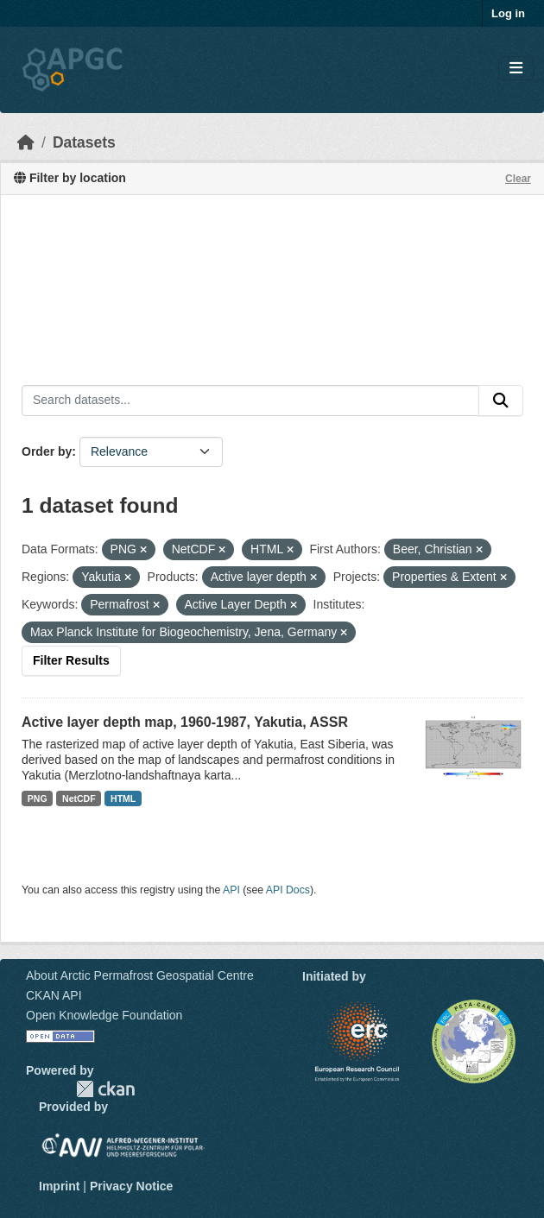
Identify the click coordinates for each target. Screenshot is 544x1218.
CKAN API (54, 995)
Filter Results (71, 660)
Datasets (84, 142)
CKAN (105, 1089)
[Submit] (500, 400)
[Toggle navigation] (516, 68)
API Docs (288, 890)
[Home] (26, 142)
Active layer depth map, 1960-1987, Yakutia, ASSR (185, 722)
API (231, 890)
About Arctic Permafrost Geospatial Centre (140, 975)
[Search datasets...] (250, 400)
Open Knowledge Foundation (104, 1015)
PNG (37, 798)
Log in (508, 13)
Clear (518, 179)
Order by (47, 451)
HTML (123, 798)
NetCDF (79, 798)
